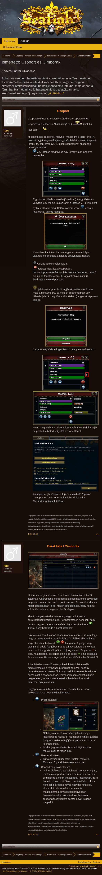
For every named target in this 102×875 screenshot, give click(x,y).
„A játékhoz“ (56, 93)
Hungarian (6, 862)
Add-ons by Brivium (27, 871)
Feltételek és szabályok (78, 866)
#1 (97, 534)
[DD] (6, 130)
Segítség (96, 862)
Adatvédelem (95, 866)
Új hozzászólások (12, 47)
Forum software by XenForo (25, 869)
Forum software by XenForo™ (73, 869)
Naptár (24, 40)
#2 (97, 834)
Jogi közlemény (84, 862)
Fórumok (9, 41)
